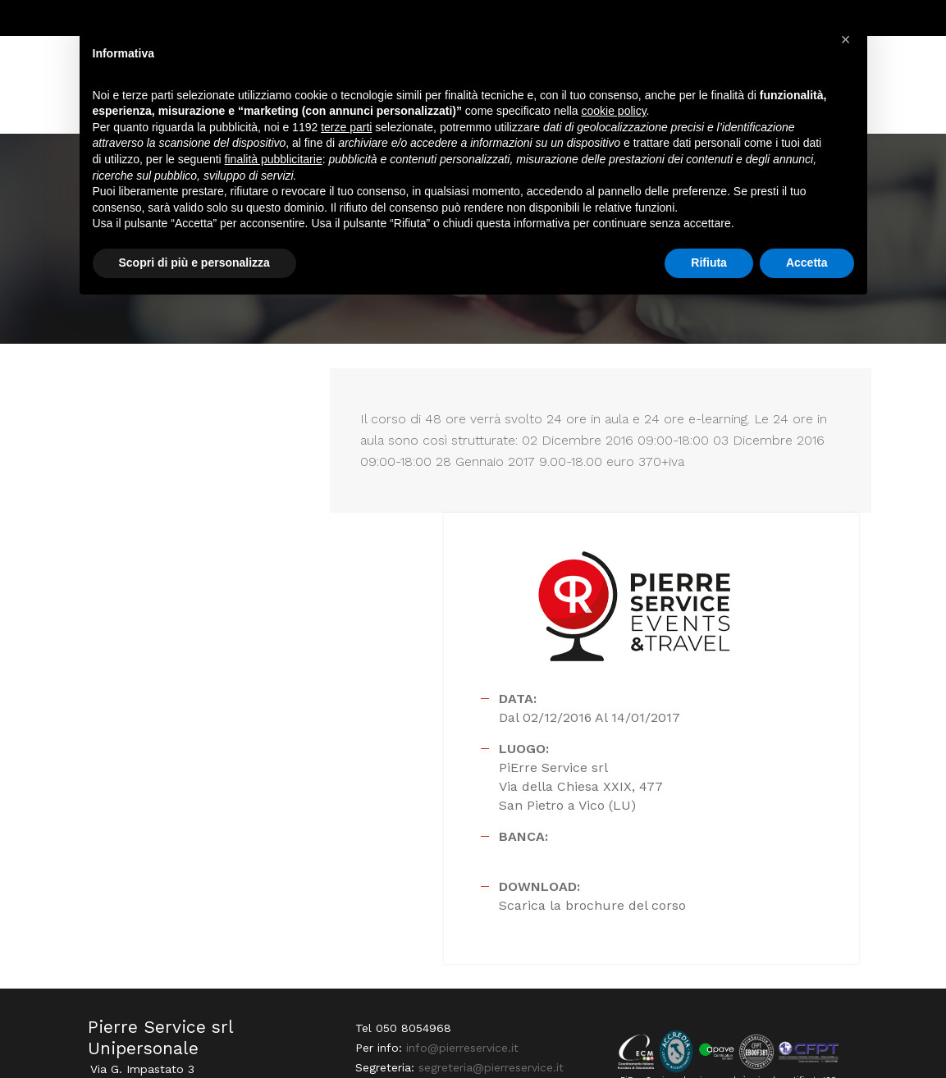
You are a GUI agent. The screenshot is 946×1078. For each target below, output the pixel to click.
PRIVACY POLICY (821, 1033)
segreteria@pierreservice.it (488, 899)
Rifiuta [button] (709, 265)
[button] (846, 39)
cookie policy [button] (613, 114)
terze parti (346, 130)
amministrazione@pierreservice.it (443, 938)
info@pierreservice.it (460, 879)
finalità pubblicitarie (273, 162)
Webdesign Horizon (136, 1042)
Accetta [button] (807, 265)
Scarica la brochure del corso (694, 742)
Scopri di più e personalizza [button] (194, 265)
